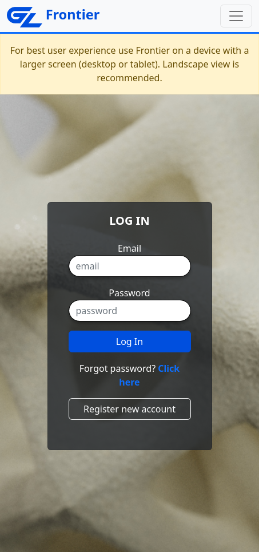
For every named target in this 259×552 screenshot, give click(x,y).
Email (129, 248)
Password (129, 293)
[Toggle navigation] (236, 16)
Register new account (129, 409)
